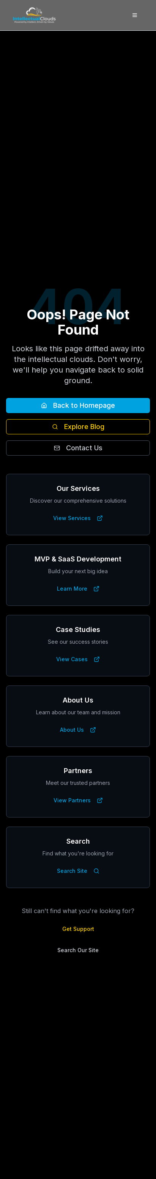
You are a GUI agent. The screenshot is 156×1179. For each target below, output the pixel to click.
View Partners (78, 800)
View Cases (78, 659)
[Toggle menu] (135, 15)
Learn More (78, 588)
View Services (78, 518)
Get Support (78, 929)
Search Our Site (78, 950)
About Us (78, 729)
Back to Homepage (78, 405)
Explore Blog (78, 427)
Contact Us (78, 448)
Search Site (78, 871)
